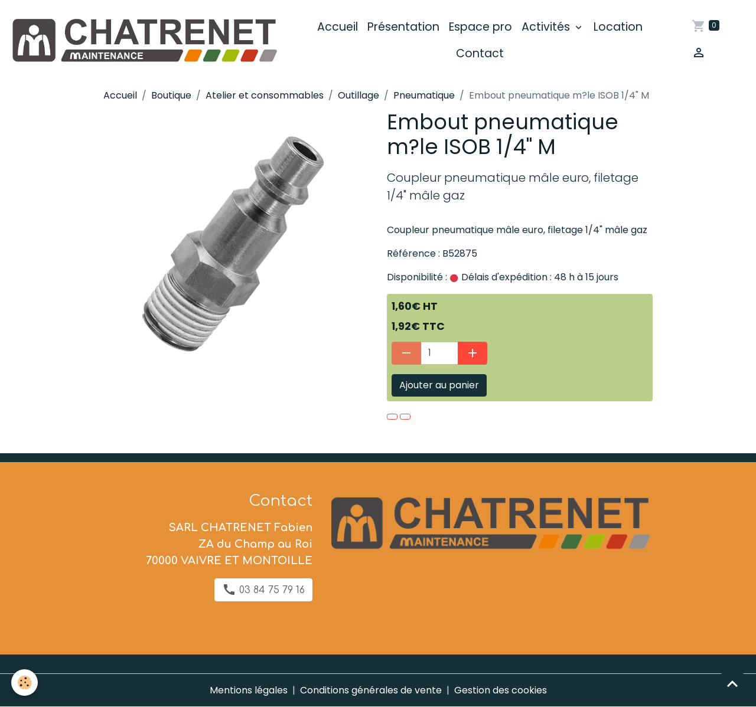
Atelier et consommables (265, 95)
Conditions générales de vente (371, 690)
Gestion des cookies (500, 690)
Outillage (358, 95)
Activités (547, 27)
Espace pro (480, 27)
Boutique (171, 95)
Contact (480, 53)
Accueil (337, 27)
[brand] (143, 40)
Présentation (403, 27)
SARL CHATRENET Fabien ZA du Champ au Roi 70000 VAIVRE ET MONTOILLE (229, 544)
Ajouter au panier (439, 385)
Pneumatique (424, 95)
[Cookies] (25, 682)
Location (618, 27)
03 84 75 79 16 (263, 589)
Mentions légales (249, 690)
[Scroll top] (732, 683)
